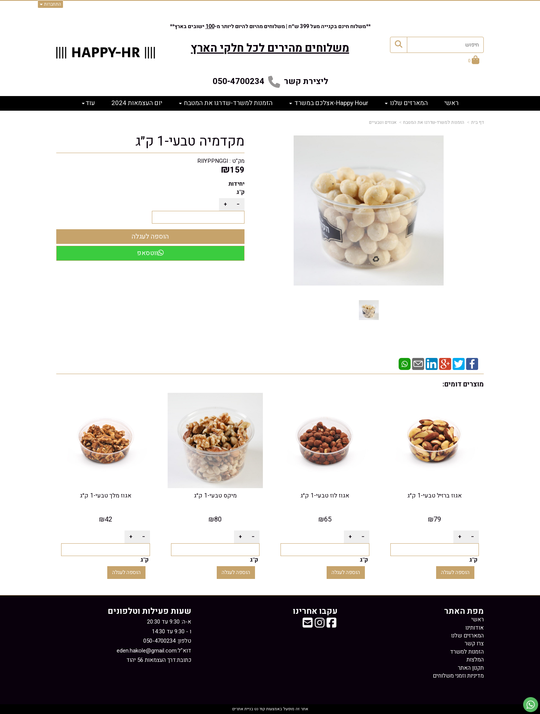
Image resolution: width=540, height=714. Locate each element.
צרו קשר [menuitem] (474, 643)
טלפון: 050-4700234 (167, 641)
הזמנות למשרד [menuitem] (467, 652)
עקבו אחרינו (315, 611)
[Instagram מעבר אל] (319, 625)
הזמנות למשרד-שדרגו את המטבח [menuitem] (226, 103)
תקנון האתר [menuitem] (471, 668)
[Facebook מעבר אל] (331, 625)
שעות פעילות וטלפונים (149, 611)
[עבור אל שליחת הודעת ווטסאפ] (530, 704)
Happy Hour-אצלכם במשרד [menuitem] (328, 103)
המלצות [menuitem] (475, 659)
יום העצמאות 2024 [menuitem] (136, 103)
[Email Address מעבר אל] (307, 625)
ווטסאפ (150, 253)
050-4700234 (238, 81)
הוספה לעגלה (455, 572)
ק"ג (240, 192)
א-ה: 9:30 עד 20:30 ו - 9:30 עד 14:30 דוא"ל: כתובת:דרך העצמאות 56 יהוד (154, 641)
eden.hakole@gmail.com (147, 650)
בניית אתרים (242, 709)
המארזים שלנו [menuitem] (406, 103)
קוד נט (259, 709)
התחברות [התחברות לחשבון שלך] (50, 4)
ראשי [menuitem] (451, 103)
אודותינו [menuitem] (474, 628)
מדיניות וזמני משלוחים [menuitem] (458, 676)
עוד (88, 103)
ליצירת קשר (306, 81)
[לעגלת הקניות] (474, 61)
